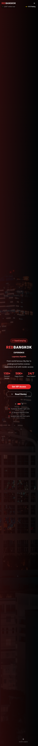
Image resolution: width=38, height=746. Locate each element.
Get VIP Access (19, 386)
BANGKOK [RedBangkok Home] (9, 3)
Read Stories (19, 394)
